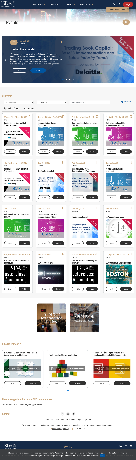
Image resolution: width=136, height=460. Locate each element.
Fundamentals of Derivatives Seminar (63, 355)
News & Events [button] (39, 4)
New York (75, 211)
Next (130, 59)
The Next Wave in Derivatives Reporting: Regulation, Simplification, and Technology (83, 170)
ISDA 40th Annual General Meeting (118, 262)
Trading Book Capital (46, 171)
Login (128, 4)
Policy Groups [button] (56, 4)
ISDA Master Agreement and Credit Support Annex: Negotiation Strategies (20, 353)
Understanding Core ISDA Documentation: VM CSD (115, 124)
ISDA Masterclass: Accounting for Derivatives (16, 261)
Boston (108, 257)
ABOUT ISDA (68, 446)
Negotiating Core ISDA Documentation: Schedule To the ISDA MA (84, 124)
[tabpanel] (22, 369)
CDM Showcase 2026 (46, 262)
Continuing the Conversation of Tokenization (16, 170)
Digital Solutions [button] (86, 4)
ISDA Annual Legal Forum (115, 217)
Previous (6, 59)
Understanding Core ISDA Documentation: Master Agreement (47, 124)
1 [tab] (68, 390)
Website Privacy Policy (96, 453)
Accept (102, 456)
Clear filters (126, 101)
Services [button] (71, 4)
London (40, 165)
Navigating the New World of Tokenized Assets (15, 124)
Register (38, 70)
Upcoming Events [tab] (11, 108)
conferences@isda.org (60, 429)
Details (19, 70)
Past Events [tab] (29, 108)
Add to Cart (33, 383)
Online (6, 120)
